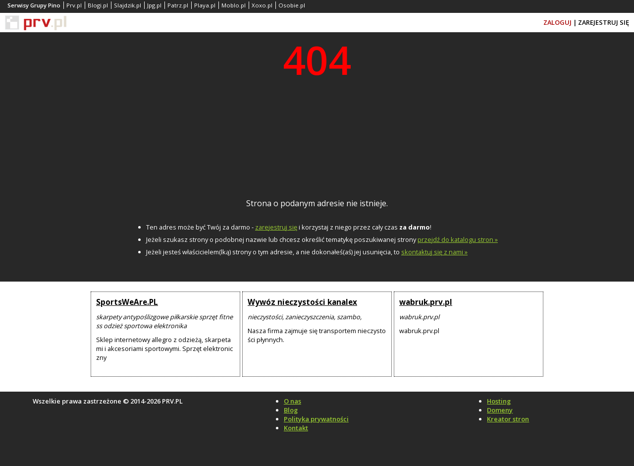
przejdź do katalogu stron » (458, 239)
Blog (291, 410)
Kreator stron (508, 418)
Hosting (499, 401)
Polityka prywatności (316, 418)
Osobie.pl (291, 5)
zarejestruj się (276, 227)
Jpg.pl (154, 5)
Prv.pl (74, 5)
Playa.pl (204, 5)
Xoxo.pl (262, 5)
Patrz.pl (177, 5)
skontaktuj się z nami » (434, 251)
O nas (292, 401)
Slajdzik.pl (127, 5)
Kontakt (296, 427)
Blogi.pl (98, 5)
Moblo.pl (233, 5)
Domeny (500, 410)
